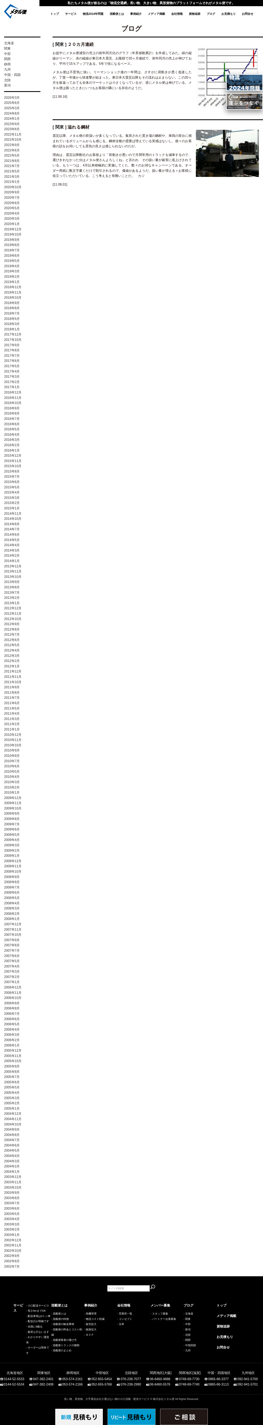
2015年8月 (12, 471)
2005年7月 (12, 1077)
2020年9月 (12, 192)
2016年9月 (12, 408)
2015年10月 (13, 466)
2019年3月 (12, 271)
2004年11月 (13, 1119)
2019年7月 (12, 250)
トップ (54, 13)
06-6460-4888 (160, 1377)
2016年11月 (13, 398)
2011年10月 (13, 682)
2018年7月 (12, 313)
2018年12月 (13, 287)
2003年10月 (13, 1187)
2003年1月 (12, 1235)
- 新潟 (187, 1329)
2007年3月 (12, 971)
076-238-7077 (131, 1377)
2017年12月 (13, 334)
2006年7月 (12, 1013)
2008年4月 (12, 903)
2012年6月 (12, 640)
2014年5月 (12, 540)
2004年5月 (12, 1150)
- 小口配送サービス (24, 1313)
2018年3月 (12, 324)
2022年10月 (13, 139)
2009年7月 (12, 824)
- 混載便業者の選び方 (64, 1339)
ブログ (211, 13)
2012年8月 (12, 629)
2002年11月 (13, 1245)
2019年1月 (12, 282)
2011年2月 (12, 724)
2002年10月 (13, 1250)
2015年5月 (12, 487)
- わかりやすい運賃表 (26, 1345)
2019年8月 (12, 245)
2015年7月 (12, 476)
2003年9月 (12, 1192)
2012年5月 (12, 645)
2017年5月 (12, 366)
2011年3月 (12, 719)
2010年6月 (12, 766)
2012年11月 (13, 613)
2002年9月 (12, 1256)
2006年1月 (12, 1045)
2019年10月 (13, 234)
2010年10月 (13, 745)
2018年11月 (13, 292)
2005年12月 (13, 1050)
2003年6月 (12, 1208)
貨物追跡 (194, 13)
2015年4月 (12, 492)
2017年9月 (12, 345)
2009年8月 (12, 819)
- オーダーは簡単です (26, 1350)
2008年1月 (12, 919)
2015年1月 (12, 508)
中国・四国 (12, 75)
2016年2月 (12, 445)
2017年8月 (12, 350)
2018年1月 (12, 329)
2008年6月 (12, 892)
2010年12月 (13, 734)
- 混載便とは (58, 1313)
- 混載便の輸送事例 (62, 1324)
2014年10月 (13, 518)
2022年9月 (12, 145)
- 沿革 (120, 1324)
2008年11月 (13, 866)
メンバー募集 (160, 1305)
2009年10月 (13, 808)
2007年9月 (12, 940)
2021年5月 (12, 171)
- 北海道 (188, 1313)
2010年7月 (12, 761)
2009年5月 (12, 834)
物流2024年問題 (93, 13)
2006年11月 (13, 992)
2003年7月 (12, 1203)
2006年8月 (12, 1008)
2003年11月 (13, 1182)
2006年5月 (12, 1024)
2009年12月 (13, 798)
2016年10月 (13, 403)
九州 (7, 69)
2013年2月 (12, 597)
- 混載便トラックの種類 (65, 1345)
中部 (7, 54)
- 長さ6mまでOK (23, 1318)
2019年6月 (12, 255)
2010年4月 (12, 776)
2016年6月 (12, 424)
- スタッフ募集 (159, 1313)
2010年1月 (12, 792)
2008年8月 (12, 882)
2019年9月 (12, 240)
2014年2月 (12, 555)
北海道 (9, 43)
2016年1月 (12, 450)
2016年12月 (13, 392)
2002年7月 (12, 1266)
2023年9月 (12, 124)
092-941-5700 (247, 1377)
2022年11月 (13, 134)
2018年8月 (12, 308)
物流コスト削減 (95, 1318)
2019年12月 (13, 229)
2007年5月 (12, 961)
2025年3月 (12, 108)
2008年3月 (12, 908)
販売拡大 (91, 1324)
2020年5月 (12, 208)
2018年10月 (13, 297)
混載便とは (117, 13)
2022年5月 (12, 155)
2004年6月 (12, 1145)
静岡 (7, 64)
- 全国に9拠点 (21, 1334)
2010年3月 (12, 782)
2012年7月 (12, 634)
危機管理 (91, 1313)
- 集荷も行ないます (24, 1339)
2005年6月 (12, 1082)
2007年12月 (13, 924)
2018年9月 (12, 303)
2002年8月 (12, 1261)
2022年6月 (12, 150)
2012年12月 (13, 608)
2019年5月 (12, 260)
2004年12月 (13, 1113)
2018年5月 (12, 319)
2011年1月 (12, 729)
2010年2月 (12, 787)
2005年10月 (13, 1061)
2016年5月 (12, 429)
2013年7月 (12, 592)
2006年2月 (12, 1040)
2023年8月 (12, 129)
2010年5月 (12, 771)
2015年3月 (12, 497)
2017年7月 (12, 355)
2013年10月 (13, 576)
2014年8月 (12, 524)
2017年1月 (12, 387)
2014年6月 (12, 534)
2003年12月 (13, 1177)
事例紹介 (136, 13)
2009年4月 (12, 840)
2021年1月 (12, 181)
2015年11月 (13, 461)
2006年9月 (12, 1003)
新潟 (7, 85)
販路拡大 (91, 1329)
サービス (71, 13)
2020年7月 (12, 197)
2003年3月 (12, 1224)
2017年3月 (12, 376)
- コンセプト (124, 1318)
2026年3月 (12, 97)
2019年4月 (12, 266)
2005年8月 (12, 1071)
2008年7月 (12, 887)
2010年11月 (13, 740)
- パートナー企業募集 (163, 1318)
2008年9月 (12, 877)
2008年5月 (12, 898)
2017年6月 (12, 360)
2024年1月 (12, 118)
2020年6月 (12, 203)
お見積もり (228, 13)
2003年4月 (12, 1219)
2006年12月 (13, 987)
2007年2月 (12, 977)
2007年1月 (12, 982)
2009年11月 (13, 803)
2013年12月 (13, 566)
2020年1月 (12, 224)
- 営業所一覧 (124, 1313)
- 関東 (187, 1318)
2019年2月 (12, 276)
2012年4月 (12, 650)
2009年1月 (12, 855)
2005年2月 (12, 1103)
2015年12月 (13, 455)
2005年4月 (12, 1092)
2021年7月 (12, 166)
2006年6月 (12, 1019)
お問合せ (247, 13)
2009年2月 (12, 850)
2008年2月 (12, 913)
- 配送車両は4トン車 (25, 1324)
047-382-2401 (43, 1377)
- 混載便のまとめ (61, 1350)
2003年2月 (12, 1229)
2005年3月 (12, 1098)
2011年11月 (13, 676)
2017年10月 (13, 339)
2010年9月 (12, 750)
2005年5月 (12, 1087)
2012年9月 (12, 624)
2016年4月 (12, 434)
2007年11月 (13, 929)
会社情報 (177, 13)
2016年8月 (12, 413)
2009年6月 (12, 829)
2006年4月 (12, 1029)
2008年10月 (13, 871)
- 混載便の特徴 (60, 1318)
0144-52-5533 (14, 1377)
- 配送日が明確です (24, 1329)
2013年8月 (12, 587)
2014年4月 (12, 545)
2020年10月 (13, 187)
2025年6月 (12, 103)
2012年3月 (12, 655)
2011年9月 (12, 687)
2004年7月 (12, 1140)
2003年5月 (12, 1214)
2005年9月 (12, 1066)
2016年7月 (12, 418)
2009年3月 (12, 845)
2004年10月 (13, 1124)
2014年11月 (13, 513)
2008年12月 (13, 861)
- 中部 (187, 1324)
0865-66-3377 (218, 1377)
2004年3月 (12, 1161)
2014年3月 (12, 550)
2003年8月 (12, 1198)
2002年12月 (13, 1240)
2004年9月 (12, 1129)
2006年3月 (12, 1034)
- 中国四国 (190, 1345)
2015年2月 (12, 503)
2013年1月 (12, 603)
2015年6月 (12, 482)
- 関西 (187, 1339)
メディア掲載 (156, 13)
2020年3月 (12, 218)
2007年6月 (12, 956)
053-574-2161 (72, 1377)
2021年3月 (12, 176)
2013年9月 (12, 582)
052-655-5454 (101, 1377)
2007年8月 (12, 945)
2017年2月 (12, 382)
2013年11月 (13, 571)
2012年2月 (12, 661)
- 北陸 (187, 1334)
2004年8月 (12, 1135)
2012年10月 (13, 619)
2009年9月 (12, 813)
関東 (7, 48)
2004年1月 (12, 1171)
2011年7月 (12, 697)
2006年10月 (13, 998)
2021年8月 (12, 161)
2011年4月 (12, 713)
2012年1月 (12, 666)
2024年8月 (12, 113)
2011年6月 (12, 703)
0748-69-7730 (189, 1377)
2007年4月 (12, 966)
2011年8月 (12, 692)
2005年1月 (12, 1108)
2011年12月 (13, 671)
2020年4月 (12, 213)
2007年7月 (12, 950)
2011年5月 (12, 708)
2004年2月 (12, 1166)
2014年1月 (12, 561)
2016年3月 (12, 439)
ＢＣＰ (90, 1334)
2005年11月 (13, 1056)
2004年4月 (12, 1156)
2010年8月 (12, 755)
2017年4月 (12, 371)
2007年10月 (13, 934)
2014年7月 (12, 529)
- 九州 (187, 1350)
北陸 (7, 80)
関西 (7, 59)
